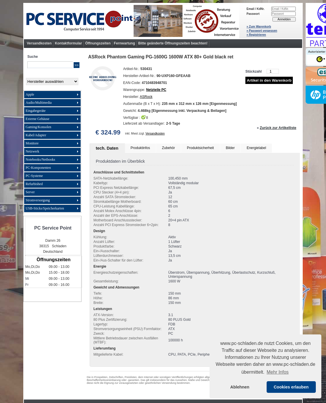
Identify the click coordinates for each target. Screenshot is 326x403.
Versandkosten (39, 43)
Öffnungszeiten (98, 43)
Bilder (230, 148)
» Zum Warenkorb (259, 26)
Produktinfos (140, 148)
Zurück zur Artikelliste (278, 128)
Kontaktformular (68, 43)
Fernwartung (124, 43)
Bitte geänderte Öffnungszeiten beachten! (173, 43)
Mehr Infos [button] (278, 372)
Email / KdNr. (256, 8)
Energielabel (256, 148)
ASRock (146, 97)
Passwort (253, 13)
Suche (32, 57)
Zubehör (168, 148)
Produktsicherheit (200, 148)
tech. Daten (107, 148)
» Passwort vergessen (262, 30)
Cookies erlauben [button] (291, 387)
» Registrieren (256, 34)
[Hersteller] (52, 81)
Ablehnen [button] (239, 387)
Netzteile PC (156, 90)
